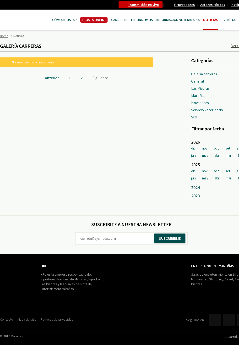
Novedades (200, 102)
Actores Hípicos (212, 4)
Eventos (229, 19)
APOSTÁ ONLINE (93, 19)
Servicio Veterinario (207, 109)
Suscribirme (170, 238)
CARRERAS (119, 19)
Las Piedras (200, 88)
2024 (195, 187)
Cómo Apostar (64, 19)
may (205, 155)
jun (193, 155)
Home (4, 36)
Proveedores (184, 4)
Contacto (6, 319)
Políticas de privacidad (57, 319)
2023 (195, 196)
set (227, 148)
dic (193, 148)
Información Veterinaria (178, 19)
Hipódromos (142, 19)
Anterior (52, 77)
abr (217, 155)
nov (204, 148)
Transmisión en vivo (143, 4)
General (197, 81)
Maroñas (198, 95)
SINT (195, 117)
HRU (44, 266)
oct (216, 148)
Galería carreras (204, 74)
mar (228, 155)
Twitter (229, 320)
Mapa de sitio (27, 319)
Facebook (215, 320)
